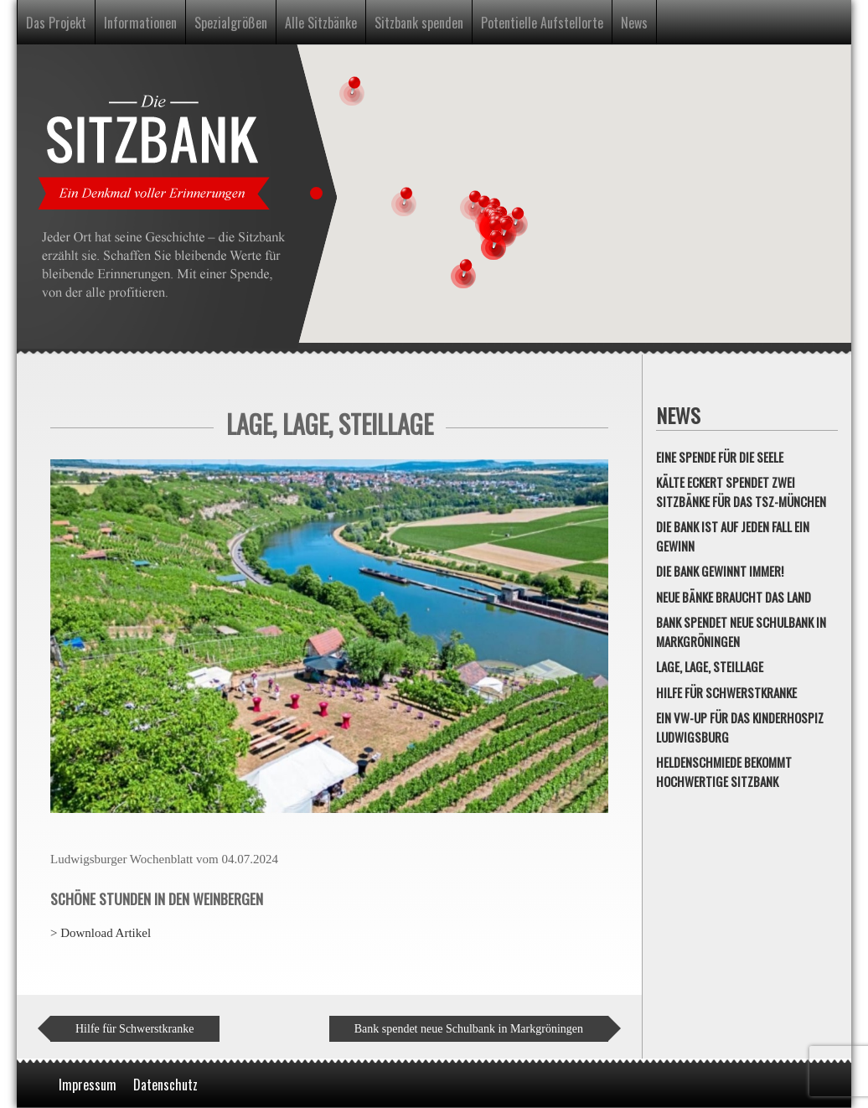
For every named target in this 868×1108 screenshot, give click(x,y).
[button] (403, 200)
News (634, 23)
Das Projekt (56, 23)
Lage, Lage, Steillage (709, 666)
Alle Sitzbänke (321, 23)
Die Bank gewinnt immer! (719, 571)
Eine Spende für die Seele (719, 457)
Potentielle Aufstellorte (542, 23)
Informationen (140, 23)
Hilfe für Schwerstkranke (134, 1029)
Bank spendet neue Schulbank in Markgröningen (468, 1029)
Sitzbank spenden (419, 23)
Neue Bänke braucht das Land (733, 597)
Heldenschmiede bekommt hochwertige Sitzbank (724, 771)
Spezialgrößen (230, 23)
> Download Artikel (100, 933)
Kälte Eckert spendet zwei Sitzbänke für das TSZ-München (741, 491)
